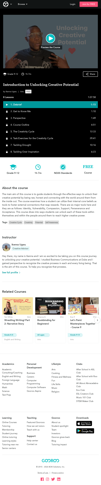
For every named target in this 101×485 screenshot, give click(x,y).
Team (54, 429)
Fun (53, 380)
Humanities (7, 384)
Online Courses (9, 422)
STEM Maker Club (84, 401)
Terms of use (43, 473)
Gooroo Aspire (34, 391)
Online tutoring (9, 437)
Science (5, 391)
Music (54, 388)
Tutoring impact (59, 444)
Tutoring (6, 426)
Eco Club (80, 390)
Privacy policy (58, 473)
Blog (54, 441)
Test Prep (6, 395)
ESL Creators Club (85, 394)
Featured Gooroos (36, 422)
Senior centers (9, 448)
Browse (23, 4)
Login (72, 4)
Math (4, 387)
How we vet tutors (35, 426)
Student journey (9, 433)
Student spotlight (60, 426)
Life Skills (56, 384)
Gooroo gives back (61, 437)
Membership (8, 429)
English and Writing (11, 376)
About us (56, 422)
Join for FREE (88, 4)
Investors (56, 433)
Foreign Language (10, 380)
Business (31, 373)
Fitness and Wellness (61, 377)
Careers (30, 377)
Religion (55, 391)
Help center (32, 440)
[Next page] (97, 320)
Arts (53, 369)
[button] (23, 4)
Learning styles (9, 441)
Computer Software (36, 387)
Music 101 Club (83, 397)
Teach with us (33, 429)
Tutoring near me (10, 444)
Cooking (56, 373)
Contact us (32, 444)
